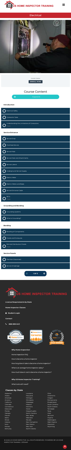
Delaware (8, 409)
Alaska (7, 396)
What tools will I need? (20, 384)
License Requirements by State (18, 302)
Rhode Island (51, 402)
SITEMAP (24, 442)
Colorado (8, 404)
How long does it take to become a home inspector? (31, 363)
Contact (8, 319)
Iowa (6, 424)
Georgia (7, 413)
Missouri (29, 404)
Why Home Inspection (21, 350)
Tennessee (50, 409)
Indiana (7, 422)
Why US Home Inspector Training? (26, 379)
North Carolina (31, 413)
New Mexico (30, 424)
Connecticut (9, 407)
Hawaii (7, 415)
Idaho (7, 418)
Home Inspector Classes (15, 307)
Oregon (50, 398)
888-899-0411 (14, 324)
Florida (7, 411)
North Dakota (31, 429)
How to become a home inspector (24, 359)
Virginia (50, 418)
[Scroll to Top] (65, 447)
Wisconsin (51, 424)
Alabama (8, 393)
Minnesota (29, 400)
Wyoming (51, 426)
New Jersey (30, 415)
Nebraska (29, 418)
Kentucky (8, 429)
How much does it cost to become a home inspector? (32, 372)
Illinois (7, 420)
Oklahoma (51, 396)
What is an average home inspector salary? (28, 368)
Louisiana (29, 393)
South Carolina (52, 404)
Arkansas (8, 398)
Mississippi (29, 402)
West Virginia (52, 422)
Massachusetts (31, 411)
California (8, 402)
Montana (29, 407)
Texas (49, 411)
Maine (28, 409)
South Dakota (52, 407)
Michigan (29, 398)
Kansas (7, 426)
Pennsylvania (52, 400)
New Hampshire (31, 422)
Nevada (28, 420)
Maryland (29, 396)
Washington (51, 420)
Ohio (49, 393)
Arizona (7, 400)
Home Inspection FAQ (20, 354)
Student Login (14, 313)
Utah (49, 413)
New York (29, 426)
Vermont (50, 415)
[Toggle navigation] (63, 5)
